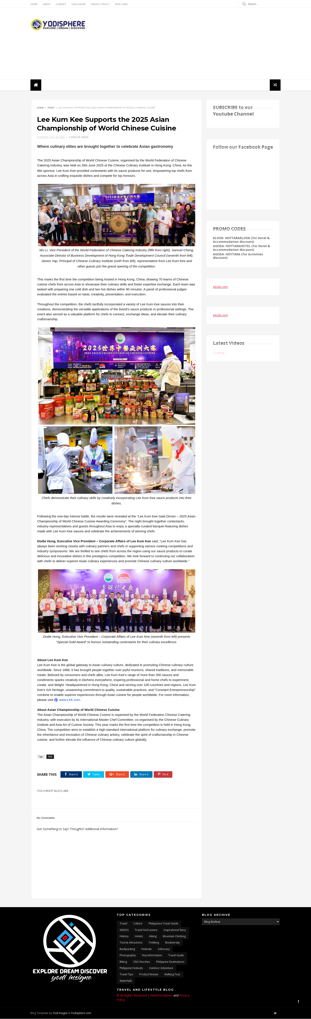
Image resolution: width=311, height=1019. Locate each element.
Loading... (219, 353)
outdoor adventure (161, 968)
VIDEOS (124, 930)
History (124, 937)
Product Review (148, 975)
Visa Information (152, 956)
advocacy (164, 949)
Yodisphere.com (82, 1013)
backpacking (127, 949)
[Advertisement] (201, 43)
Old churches (141, 962)
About (47, 4)
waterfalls (126, 981)
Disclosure (79, 4)
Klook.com (220, 287)
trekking (154, 943)
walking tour (172, 975)
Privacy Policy (101, 4)
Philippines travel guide (163, 924)
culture (137, 924)
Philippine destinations (170, 962)
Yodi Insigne (61, 1013)
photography (128, 956)
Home (34, 4)
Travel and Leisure (146, 930)
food (51, 108)
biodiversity (172, 943)
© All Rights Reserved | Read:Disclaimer (145, 996)
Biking (123, 962)
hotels (139, 937)
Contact (62, 4)
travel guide (176, 956)
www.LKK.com (115, 700)
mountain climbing (174, 937)
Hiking (153, 937)
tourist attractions (131, 943)
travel (123, 924)
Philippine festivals (131, 968)
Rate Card (122, 4)
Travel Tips (126, 975)
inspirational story (175, 930)
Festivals (146, 949)
